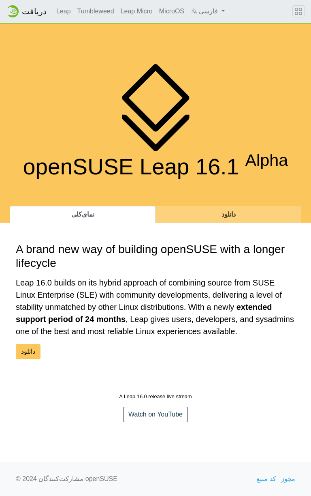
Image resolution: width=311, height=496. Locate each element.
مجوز (288, 478)
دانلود (28, 351)
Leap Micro (137, 11)
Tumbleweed (95, 11)
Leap (63, 11)
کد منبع (266, 478)
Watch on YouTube (155, 414)
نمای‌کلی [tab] (82, 214)
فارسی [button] (205, 11)
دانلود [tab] (229, 214)
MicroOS (171, 11)
